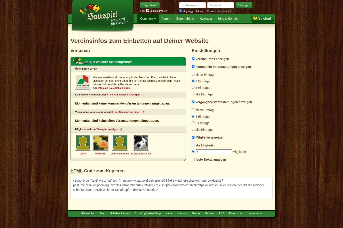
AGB (221, 213)
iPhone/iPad (88, 213)
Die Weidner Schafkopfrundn (111, 62)
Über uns (182, 213)
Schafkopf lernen (120, 213)
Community (148, 18)
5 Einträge (201, 87)
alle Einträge (202, 94)
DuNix (83, 153)
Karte (169, 213)
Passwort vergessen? (219, 11)
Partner (209, 213)
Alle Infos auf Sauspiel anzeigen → (113, 88)
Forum (166, 18)
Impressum (255, 213)
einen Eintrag (202, 74)
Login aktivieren (156, 11)
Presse (196, 213)
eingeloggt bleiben (191, 11)
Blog (102, 213)
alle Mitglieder (203, 145)
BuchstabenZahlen (141, 153)
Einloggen (244, 5)
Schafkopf (80, 61)
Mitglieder (219, 152)
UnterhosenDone (120, 153)
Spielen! (264, 18)
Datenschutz (236, 213)
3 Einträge (201, 81)
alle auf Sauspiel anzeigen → (126, 94)
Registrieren (150, 5)
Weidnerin (100, 153)
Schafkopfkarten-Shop (148, 213)
